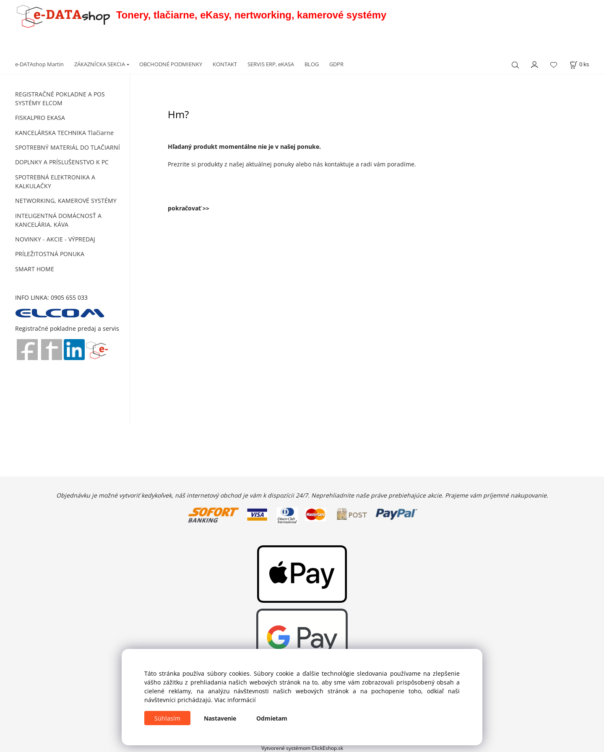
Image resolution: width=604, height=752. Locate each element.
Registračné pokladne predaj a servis (67, 328)
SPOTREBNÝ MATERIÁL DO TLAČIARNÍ (67, 147)
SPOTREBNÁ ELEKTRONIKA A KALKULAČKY (55, 181)
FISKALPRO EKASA (40, 118)
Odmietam (271, 718)
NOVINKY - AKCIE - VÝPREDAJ (55, 239)
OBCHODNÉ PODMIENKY (170, 64)
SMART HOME (34, 269)
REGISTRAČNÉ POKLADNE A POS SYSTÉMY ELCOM (60, 98)
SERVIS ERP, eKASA (270, 64)
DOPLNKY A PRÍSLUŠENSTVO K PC (62, 162)
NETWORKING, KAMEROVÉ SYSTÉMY (66, 201)
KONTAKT (225, 64)
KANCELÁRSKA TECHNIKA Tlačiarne (64, 133)
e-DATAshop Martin (39, 64)
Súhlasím (167, 718)
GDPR (336, 64)
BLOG (312, 64)
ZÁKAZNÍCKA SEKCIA (99, 64)
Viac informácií (235, 700)
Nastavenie (220, 718)
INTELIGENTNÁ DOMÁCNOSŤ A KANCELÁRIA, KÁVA (58, 220)
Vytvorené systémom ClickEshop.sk (302, 747)
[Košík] (579, 64)
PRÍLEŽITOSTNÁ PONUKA (49, 254)
